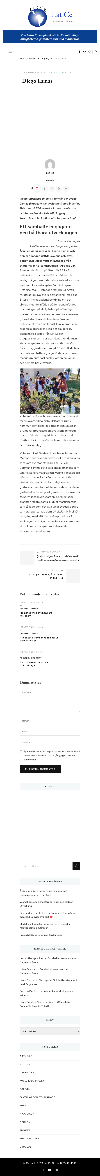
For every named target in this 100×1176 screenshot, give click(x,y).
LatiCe (62, 14)
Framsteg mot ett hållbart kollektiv (36, 614)
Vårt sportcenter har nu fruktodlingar (34, 664)
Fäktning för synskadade (37, 1097)
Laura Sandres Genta (32, 1002)
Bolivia (24, 608)
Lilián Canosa (27, 969)
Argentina (27, 1072)
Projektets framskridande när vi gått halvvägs (39, 639)
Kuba (23, 1105)
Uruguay (66, 72)
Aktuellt (26, 1056)
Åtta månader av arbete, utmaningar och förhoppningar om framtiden (43, 893)
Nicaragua (27, 1113)
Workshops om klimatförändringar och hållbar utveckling (46, 904)
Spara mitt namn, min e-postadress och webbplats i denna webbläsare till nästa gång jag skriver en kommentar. (52, 755)
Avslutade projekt (33, 1081)
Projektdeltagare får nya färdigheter (41, 935)
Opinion (25, 1122)
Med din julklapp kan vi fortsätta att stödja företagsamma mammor (45, 926)
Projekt (54, 72)
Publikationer (29, 1138)
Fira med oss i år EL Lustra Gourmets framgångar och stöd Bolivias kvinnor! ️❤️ (48, 915)
